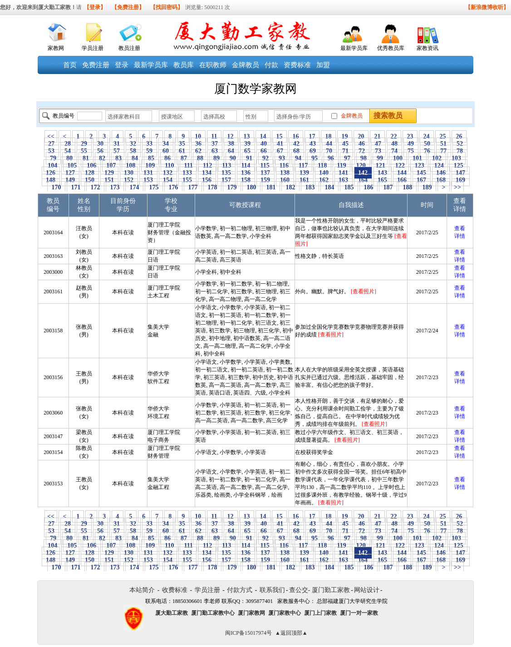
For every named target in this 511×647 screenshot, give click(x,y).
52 (460, 143)
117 (303, 165)
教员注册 (129, 48)
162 (324, 180)
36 (198, 143)
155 (187, 180)
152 (129, 180)
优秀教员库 (390, 48)
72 (362, 151)
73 (378, 151)
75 (411, 151)
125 (458, 165)
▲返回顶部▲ (291, 633)
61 (182, 151)
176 (173, 187)
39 (247, 143)
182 (290, 187)
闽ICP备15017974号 (248, 633)
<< (50, 136)
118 (322, 165)
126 (50, 172)
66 (264, 151)
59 (149, 151)
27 (51, 143)
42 (296, 143)
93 (282, 158)
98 (364, 158)
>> (457, 187)
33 (149, 143)
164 (363, 180)
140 (324, 172)
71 (345, 151)
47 (378, 143)
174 (134, 187)
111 (188, 165)
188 (407, 187)
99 (380, 158)
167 (421, 180)
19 (344, 136)
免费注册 (95, 65)
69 (313, 151)
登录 (121, 65)
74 (394, 151)
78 (460, 151)
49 (411, 143)
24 (426, 136)
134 (207, 172)
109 (150, 165)
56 (100, 151)
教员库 (183, 65)
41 (280, 143)
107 (111, 165)
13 (246, 136)
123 (419, 165)
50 (427, 143)
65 (247, 151)
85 (151, 158)
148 (50, 180)
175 (153, 187)
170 (56, 187)
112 (207, 165)
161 (304, 180)
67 (280, 151)
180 (251, 187)
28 (68, 143)
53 (51, 151)
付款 (271, 65)
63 (215, 151)
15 (279, 136)
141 (343, 172)
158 (246, 180)
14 (263, 136)
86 (167, 158)
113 (227, 165)
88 (200, 158)
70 (329, 151)
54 (68, 151)
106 (91, 165)
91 (249, 158)
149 (70, 180)
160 (285, 180)
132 (168, 172)
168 (441, 180)
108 (130, 165)
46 (362, 143)
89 (216, 158)
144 (402, 172)
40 (264, 143)
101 (417, 158)
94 (298, 158)
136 (246, 172)
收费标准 (174, 590)
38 (231, 143)
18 (328, 136)
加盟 (323, 65)
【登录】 (95, 7)
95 (314, 158)
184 (329, 187)
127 (70, 172)
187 (388, 187)
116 (284, 165)
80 (69, 158)
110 (169, 165)
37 (215, 143)
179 (232, 187)
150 (90, 180)
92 (265, 158)
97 (347, 158)
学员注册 (92, 48)
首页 (70, 65)
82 (102, 158)
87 (184, 158)
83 (118, 158)
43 (313, 143)
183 (310, 187)
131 (148, 172)
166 (402, 180)
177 (193, 187)
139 (304, 172)
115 (265, 165)
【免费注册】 (128, 7)
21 (377, 136)
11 (214, 136)
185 (349, 187)
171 (75, 187)
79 (53, 158)
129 (109, 172)
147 (460, 172)
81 (86, 158)
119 (341, 165)
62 (198, 151)
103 (456, 158)
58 (133, 151)
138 (285, 172)
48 (394, 143)
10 (198, 136)
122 (399, 165)
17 (312, 136)
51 (443, 143)
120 (360, 165)
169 (460, 180)
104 (52, 165)
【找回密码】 (166, 7)
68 (296, 151)
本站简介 (142, 590)
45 (345, 143)
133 (187, 172)
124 (438, 165)
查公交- (299, 590)
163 (343, 180)
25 (442, 136)
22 (393, 136)
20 (361, 136)
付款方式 (239, 590)
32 (133, 143)
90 (233, 158)
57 (117, 151)
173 (114, 187)
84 (135, 158)
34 (166, 143)
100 (398, 158)
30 (100, 143)
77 (443, 151)
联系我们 (272, 590)
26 (459, 136)
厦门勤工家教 (331, 590)
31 (117, 143)
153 (148, 180)
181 (271, 187)
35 (182, 143)
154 (168, 180)
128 (90, 172)
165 (382, 180)
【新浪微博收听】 (487, 7)
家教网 (56, 48)
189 (427, 187)
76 (427, 151)
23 (410, 136)
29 (84, 143)
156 (207, 180)
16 (295, 136)
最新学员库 (354, 48)
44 (329, 143)
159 (265, 180)
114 (246, 165)
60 (166, 151)
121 (380, 165)
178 (212, 187)
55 (84, 151)
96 (331, 158)
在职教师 (212, 65)
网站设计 (366, 590)
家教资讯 (427, 48)
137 (265, 172)
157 (226, 180)
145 (421, 172)
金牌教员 (245, 65)
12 (230, 136)
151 (109, 180)
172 (95, 187)
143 (382, 172)
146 (441, 172)
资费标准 (297, 65)
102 (437, 158)
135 (226, 172)
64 (231, 151)
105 (72, 165)
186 (368, 187)
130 (129, 172)
